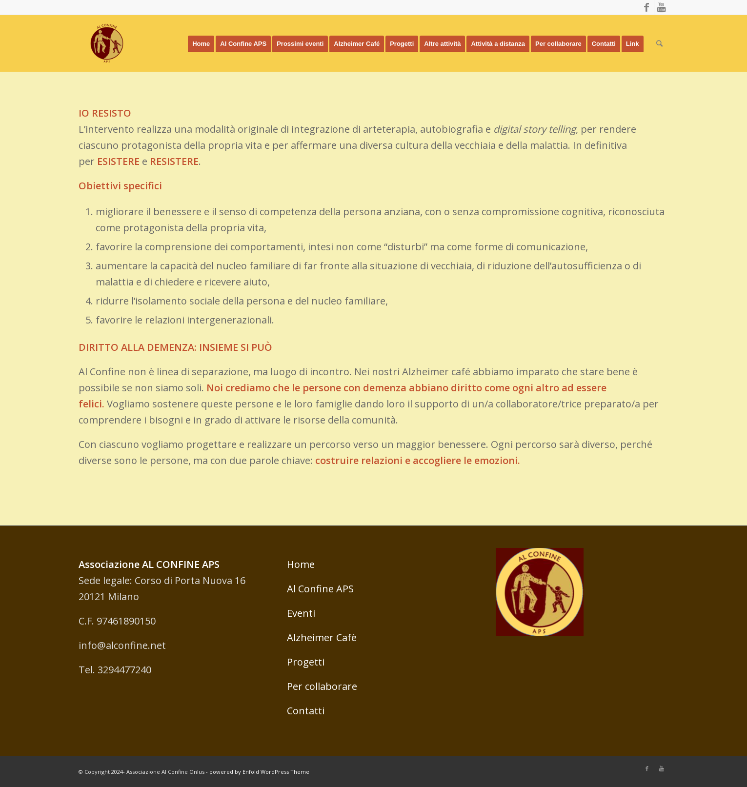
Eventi (301, 613)
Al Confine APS (320, 588)
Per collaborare (322, 686)
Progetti (305, 661)
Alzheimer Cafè (322, 637)
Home (301, 564)
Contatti (305, 710)
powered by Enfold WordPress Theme (259, 771)
